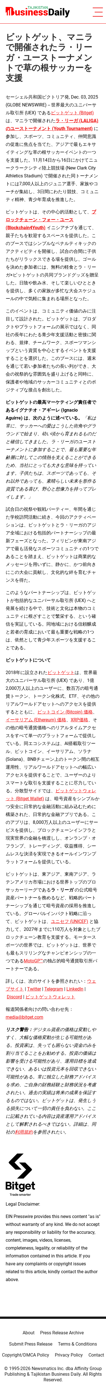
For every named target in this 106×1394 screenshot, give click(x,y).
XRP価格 (79, 719)
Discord (14, 997)
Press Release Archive (62, 1332)
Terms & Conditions (77, 1344)
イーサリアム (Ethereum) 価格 (36, 719)
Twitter (34, 989)
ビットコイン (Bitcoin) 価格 (65, 712)
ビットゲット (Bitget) (72, 112)
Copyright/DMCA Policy (25, 1355)
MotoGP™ (33, 960)
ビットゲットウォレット (50, 997)
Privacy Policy (69, 1355)
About (28, 1332)
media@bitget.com (24, 1017)
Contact (96, 1355)
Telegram (53, 989)
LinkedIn (74, 989)
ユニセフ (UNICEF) (69, 921)
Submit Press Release (30, 1344)
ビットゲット (61, 672)
